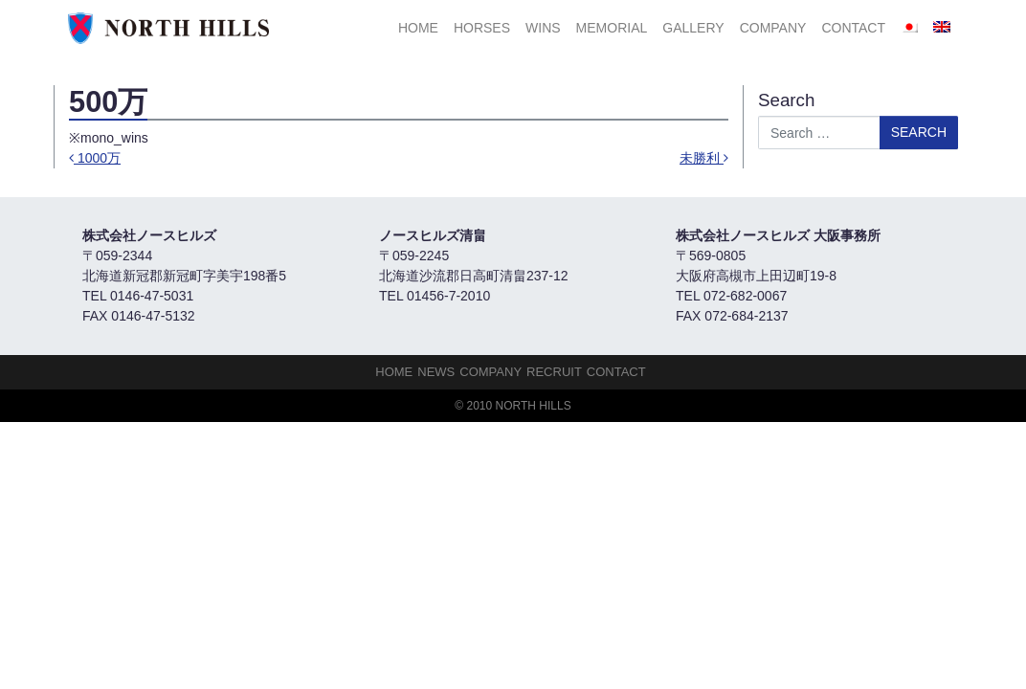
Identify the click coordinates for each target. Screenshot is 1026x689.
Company (773, 27)
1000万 (95, 158)
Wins (543, 27)
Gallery (693, 27)
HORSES (482, 27)
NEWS (436, 372)
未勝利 (704, 158)
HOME (418, 27)
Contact (853, 27)
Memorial (612, 27)
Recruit (554, 372)
